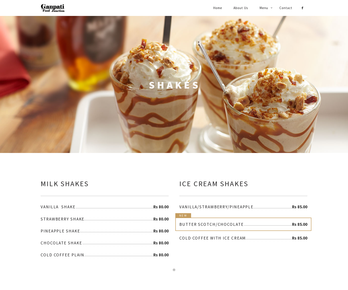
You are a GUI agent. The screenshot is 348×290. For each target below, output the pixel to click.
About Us (240, 8)
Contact (285, 8)
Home (217, 8)
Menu (263, 8)
